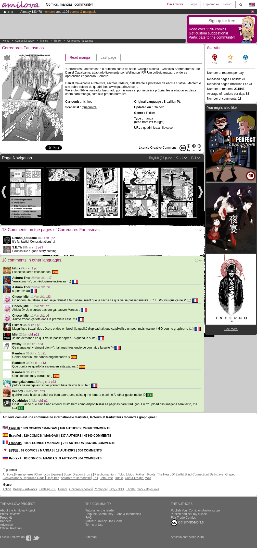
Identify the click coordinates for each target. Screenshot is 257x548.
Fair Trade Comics (183, 517)
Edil (95, 478)
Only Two (52, 478)
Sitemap (91, 537)
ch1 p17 (46, 278)
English (11, 428)
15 (196, 230)
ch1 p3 (32, 268)
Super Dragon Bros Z (77, 474)
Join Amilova (174, 4)
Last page (109, 57)
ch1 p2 (50, 238)
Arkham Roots (145, 474)
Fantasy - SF (47, 489)
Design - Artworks (25, 489)
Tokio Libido (126, 474)
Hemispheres (24, 474)
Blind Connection (196, 474)
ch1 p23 (37, 247)
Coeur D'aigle (134, 478)
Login (193, 4)
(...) (189, 300)
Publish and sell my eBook (189, 514)
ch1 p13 (40, 363)
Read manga (80, 57)
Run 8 (119, 478)
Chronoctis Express (48, 474)
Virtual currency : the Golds (103, 521)
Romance (100, 489)
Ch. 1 (180, 158)
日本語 (10, 450)
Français (12, 443)
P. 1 (193, 158)
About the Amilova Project (17, 510)
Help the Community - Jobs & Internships (113, 514)
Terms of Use (94, 525)
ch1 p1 (43, 400)
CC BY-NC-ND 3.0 (187, 522)
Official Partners (11, 528)
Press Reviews (10, 514)
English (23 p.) (159, 158)
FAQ (88, 517)
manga (44, 40)
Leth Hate (106, 478)
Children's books (80, 489)
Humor (62, 489)
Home (6, 40)
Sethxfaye (216, 474)
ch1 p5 (35, 325)
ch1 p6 (45, 287)
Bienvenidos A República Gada (24, 478)
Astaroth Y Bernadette (76, 478)
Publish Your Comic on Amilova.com (195, 510)
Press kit (6, 517)
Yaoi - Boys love (148, 489)
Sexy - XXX (116, 489)
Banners (5, 521)
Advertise (6, 525)
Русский (12, 458)
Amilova (8, 474)
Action (7, 489)
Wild (148, 478)
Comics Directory (24, 40)
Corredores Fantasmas (80, 40)
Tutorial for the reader (100, 510)
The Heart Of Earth (170, 474)
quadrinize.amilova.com (159, 127)
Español (12, 435)
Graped (230, 474)
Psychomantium (105, 474)
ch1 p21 (45, 306)
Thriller (58, 40)
